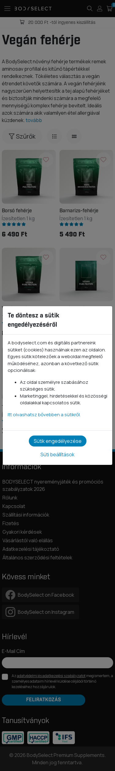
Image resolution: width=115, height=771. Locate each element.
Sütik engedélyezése (58, 441)
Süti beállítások (57, 454)
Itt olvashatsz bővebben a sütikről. (44, 414)
